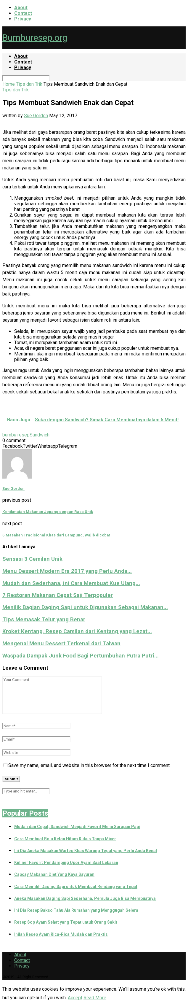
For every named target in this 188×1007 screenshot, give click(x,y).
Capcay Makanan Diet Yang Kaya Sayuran (54, 874)
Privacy (22, 19)
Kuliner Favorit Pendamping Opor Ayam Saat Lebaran (66, 862)
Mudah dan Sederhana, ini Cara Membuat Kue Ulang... (71, 583)
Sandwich (39, 435)
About (21, 7)
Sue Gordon (36, 115)
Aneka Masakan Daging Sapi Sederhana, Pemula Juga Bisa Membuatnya (85, 898)
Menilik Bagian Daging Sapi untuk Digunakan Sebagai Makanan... (85, 607)
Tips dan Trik (29, 84)
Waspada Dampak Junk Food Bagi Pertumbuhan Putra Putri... (80, 655)
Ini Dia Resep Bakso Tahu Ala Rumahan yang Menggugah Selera (76, 910)
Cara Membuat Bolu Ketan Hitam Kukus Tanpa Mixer (65, 838)
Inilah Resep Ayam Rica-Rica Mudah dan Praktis (61, 934)
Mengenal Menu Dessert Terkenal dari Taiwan (61, 643)
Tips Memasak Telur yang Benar (43, 619)
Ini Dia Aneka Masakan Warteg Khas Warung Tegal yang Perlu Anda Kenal (85, 850)
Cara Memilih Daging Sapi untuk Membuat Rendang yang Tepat (75, 886)
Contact (23, 13)
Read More (94, 997)
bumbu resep (16, 435)
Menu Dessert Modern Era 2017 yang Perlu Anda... (67, 571)
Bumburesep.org (35, 37)
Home (8, 84)
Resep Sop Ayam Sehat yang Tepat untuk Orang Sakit (65, 922)
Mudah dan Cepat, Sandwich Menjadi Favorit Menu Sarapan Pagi (77, 826)
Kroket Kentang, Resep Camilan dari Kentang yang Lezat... (77, 631)
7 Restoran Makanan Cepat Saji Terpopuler (57, 595)
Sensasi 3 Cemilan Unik (32, 559)
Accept (75, 997)
